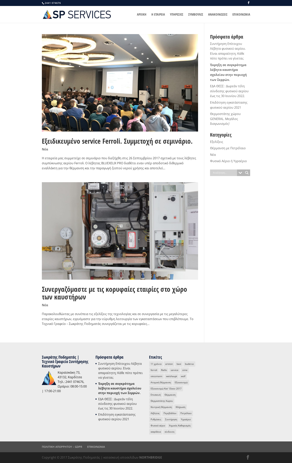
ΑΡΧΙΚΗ (141, 15)
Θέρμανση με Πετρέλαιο (228, 148)
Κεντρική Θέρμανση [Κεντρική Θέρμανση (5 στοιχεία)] (161, 407)
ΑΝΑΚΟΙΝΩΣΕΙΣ (217, 15)
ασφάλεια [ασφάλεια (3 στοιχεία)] (156, 431)
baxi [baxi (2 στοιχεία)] (179, 364)
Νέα (45, 149)
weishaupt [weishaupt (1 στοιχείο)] (171, 376)
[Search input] (224, 172)
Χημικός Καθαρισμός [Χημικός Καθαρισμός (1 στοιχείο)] (180, 425)
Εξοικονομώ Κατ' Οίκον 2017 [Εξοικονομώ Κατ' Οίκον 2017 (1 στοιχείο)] (166, 388)
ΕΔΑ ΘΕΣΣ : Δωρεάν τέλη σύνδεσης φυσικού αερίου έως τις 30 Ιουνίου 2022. (229, 91)
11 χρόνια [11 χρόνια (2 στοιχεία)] (156, 364)
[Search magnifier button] (247, 172)
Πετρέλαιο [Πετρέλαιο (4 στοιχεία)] (186, 413)
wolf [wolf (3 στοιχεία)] (183, 376)
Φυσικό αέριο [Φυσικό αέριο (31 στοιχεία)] (158, 425)
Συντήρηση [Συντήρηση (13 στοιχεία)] (171, 419)
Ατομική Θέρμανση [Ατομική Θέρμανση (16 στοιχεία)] (161, 382)
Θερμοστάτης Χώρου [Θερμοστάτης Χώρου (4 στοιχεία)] (162, 401)
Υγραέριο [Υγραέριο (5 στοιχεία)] (186, 419)
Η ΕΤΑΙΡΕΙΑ (158, 15)
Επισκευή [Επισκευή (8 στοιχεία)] (156, 394)
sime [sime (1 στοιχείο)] (184, 370)
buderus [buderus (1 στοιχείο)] (189, 364)
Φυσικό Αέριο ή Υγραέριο (228, 161)
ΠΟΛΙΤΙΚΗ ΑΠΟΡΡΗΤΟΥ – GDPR (62, 447)
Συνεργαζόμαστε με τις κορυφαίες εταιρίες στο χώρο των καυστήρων (114, 293)
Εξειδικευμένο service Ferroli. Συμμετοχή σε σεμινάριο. (117, 141)
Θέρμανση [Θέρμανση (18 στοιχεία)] (170, 394)
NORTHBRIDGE (150, 457)
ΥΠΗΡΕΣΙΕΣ (176, 15)
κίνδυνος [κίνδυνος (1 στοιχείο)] (170, 431)
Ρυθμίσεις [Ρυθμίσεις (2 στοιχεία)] (156, 419)
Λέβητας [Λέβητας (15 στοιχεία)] (155, 413)
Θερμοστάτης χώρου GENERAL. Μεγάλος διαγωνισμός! (225, 119)
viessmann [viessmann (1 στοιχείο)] (156, 376)
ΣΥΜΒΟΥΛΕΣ (195, 15)
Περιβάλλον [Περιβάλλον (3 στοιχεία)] (170, 413)
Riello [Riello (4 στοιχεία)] (164, 370)
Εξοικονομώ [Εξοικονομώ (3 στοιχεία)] (181, 382)
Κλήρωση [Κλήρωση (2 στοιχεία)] (180, 407)
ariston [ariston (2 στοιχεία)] (169, 364)
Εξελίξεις (216, 142)
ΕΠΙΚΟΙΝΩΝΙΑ (241, 15)
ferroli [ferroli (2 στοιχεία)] (154, 370)
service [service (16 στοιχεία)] (174, 370)
